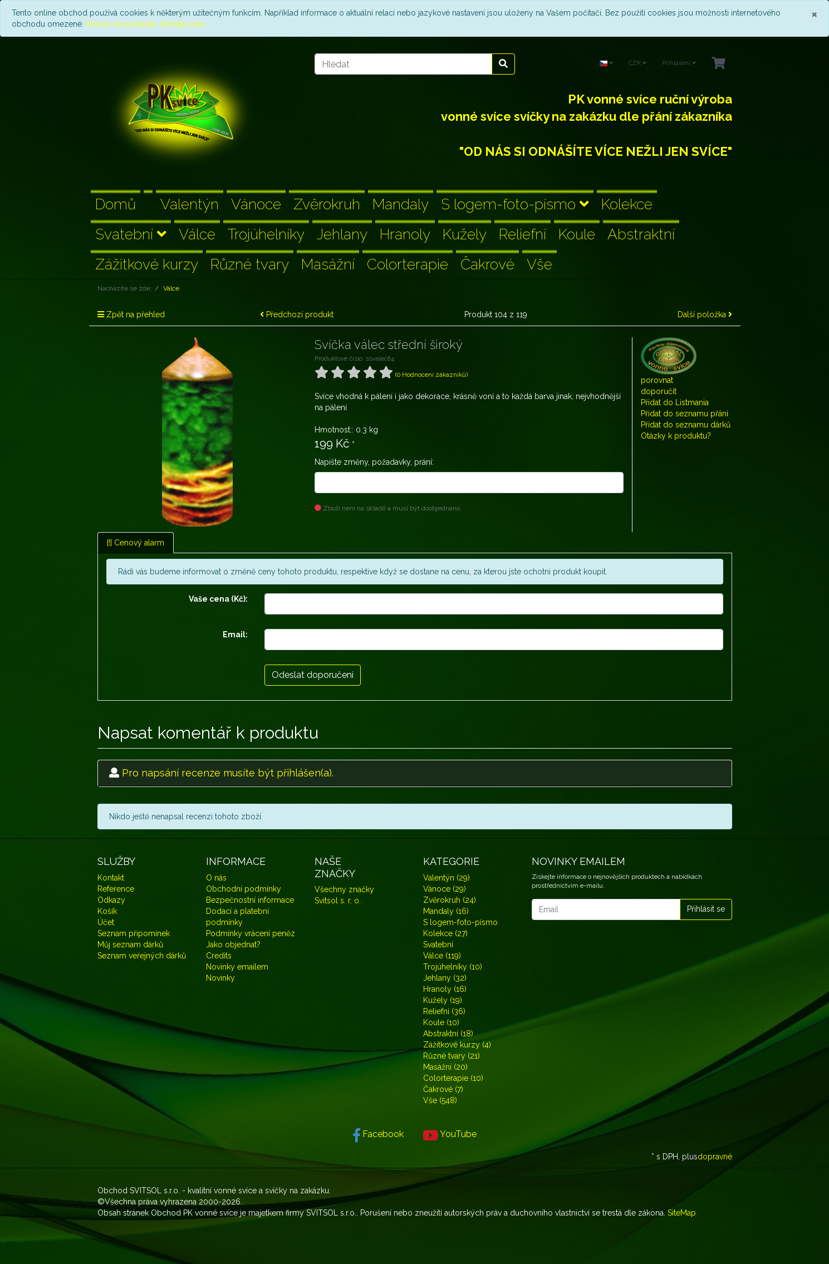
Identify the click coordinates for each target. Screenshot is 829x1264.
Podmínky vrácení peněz (250, 933)
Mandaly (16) (446, 911)
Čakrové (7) (443, 1089)
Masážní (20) (445, 1067)
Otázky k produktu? (676, 435)
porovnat (657, 380)
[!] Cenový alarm (135, 542)
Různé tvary (249, 264)
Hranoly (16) (445, 989)
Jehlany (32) (445, 977)
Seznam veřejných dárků (141, 955)
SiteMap (682, 1212)
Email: (235, 634)
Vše (539, 264)
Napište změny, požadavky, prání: (374, 462)
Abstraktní (641, 234)
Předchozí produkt (296, 314)
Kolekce (627, 204)
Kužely (465, 234)
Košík (107, 911)
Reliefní (522, 234)
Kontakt (110, 877)
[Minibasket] (718, 63)
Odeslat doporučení (313, 675)
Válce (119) (442, 955)
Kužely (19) (442, 1000)
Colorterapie (407, 264)
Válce (197, 234)
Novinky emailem (237, 966)
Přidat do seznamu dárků (685, 424)
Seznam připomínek (133, 933)
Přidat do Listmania (675, 402)
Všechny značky (344, 889)
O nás (216, 877)
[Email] (606, 909)
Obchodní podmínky (243, 888)
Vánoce (256, 204)
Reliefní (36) (444, 1011)
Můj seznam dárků (130, 944)
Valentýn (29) (446, 877)
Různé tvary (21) (451, 1055)
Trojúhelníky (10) (452, 966)
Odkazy (111, 900)
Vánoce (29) (444, 888)
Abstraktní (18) (448, 1033)
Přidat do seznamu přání (684, 413)
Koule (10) (441, 1022)
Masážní (328, 264)
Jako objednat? (233, 944)
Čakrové (487, 264)
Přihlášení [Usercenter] (679, 63)
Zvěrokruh (326, 204)
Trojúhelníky (266, 234)
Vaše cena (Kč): (218, 598)
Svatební (130, 234)
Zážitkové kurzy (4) (457, 1044)
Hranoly (405, 234)
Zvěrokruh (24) (449, 900)
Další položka (705, 314)
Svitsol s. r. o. (338, 900)
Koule (576, 234)
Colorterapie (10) (453, 1078)
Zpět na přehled (131, 314)
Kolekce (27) (445, 933)
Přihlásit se (706, 908)
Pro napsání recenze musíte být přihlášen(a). (227, 773)
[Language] (606, 64)
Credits (219, 955)
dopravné (715, 1156)
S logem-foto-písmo (515, 204)
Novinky (220, 977)
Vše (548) (440, 1100)
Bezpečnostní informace (250, 900)
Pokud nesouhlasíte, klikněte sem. (146, 23)
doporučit (658, 391)
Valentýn (189, 204)
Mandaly (400, 204)
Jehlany (342, 234)
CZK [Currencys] (637, 63)
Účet (105, 922)
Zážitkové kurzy (146, 264)
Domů (115, 204)
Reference (115, 888)
